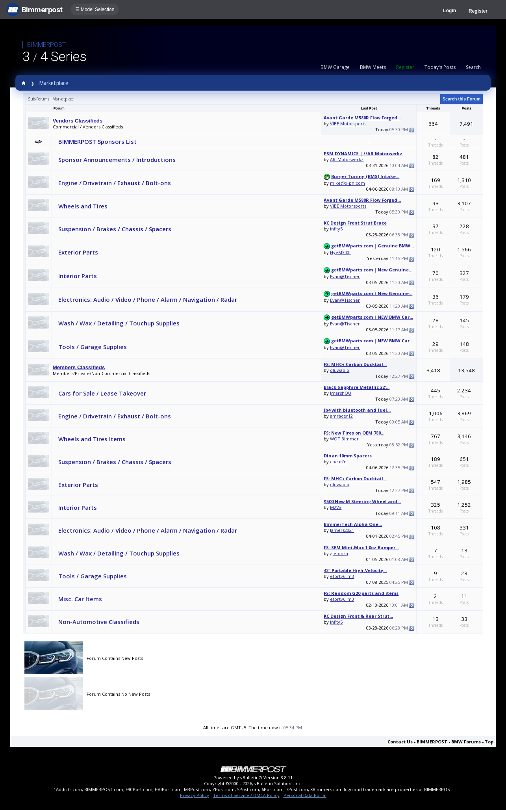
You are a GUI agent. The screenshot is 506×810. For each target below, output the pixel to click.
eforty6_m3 (342, 576)
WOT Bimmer (344, 439)
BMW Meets (373, 67)
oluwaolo (339, 370)
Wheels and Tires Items (92, 439)
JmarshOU (340, 393)
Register (478, 11)
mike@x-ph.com (347, 183)
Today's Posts (440, 67)
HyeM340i (340, 252)
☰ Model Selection (95, 9)
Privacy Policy (194, 795)
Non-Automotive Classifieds (98, 622)
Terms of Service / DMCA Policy (246, 795)
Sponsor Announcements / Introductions (117, 159)
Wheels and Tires (83, 206)
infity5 (336, 229)
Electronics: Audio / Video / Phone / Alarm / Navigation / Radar (147, 299)
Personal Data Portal (305, 795)
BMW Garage (335, 67)
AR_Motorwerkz (346, 159)
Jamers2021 (342, 530)
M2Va (335, 507)
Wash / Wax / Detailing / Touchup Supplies (119, 323)
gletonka (339, 553)
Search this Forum (462, 99)
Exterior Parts (78, 252)
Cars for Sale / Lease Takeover (102, 393)
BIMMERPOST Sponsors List (97, 141)
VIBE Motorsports (348, 123)
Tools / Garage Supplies (92, 347)
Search (473, 67)
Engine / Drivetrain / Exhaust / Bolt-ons (114, 183)
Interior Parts (77, 276)
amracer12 (341, 416)
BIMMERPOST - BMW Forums (449, 742)
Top (489, 742)
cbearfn (338, 461)
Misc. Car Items (80, 599)
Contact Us (400, 742)
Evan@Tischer (345, 276)
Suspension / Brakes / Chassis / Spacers (114, 229)
